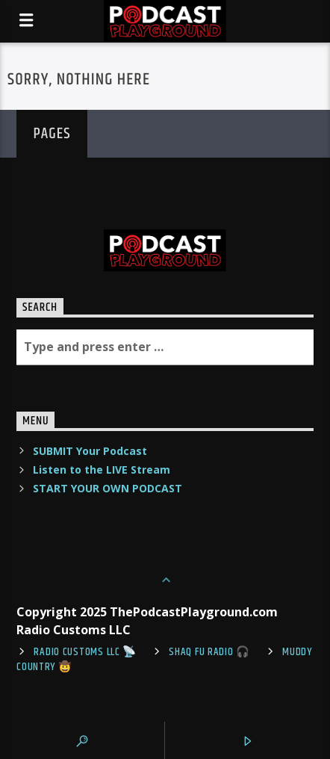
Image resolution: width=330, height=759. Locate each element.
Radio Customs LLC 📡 (85, 652)
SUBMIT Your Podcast (90, 451)
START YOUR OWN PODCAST (107, 488)
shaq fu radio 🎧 (209, 652)
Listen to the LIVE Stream (101, 469)
